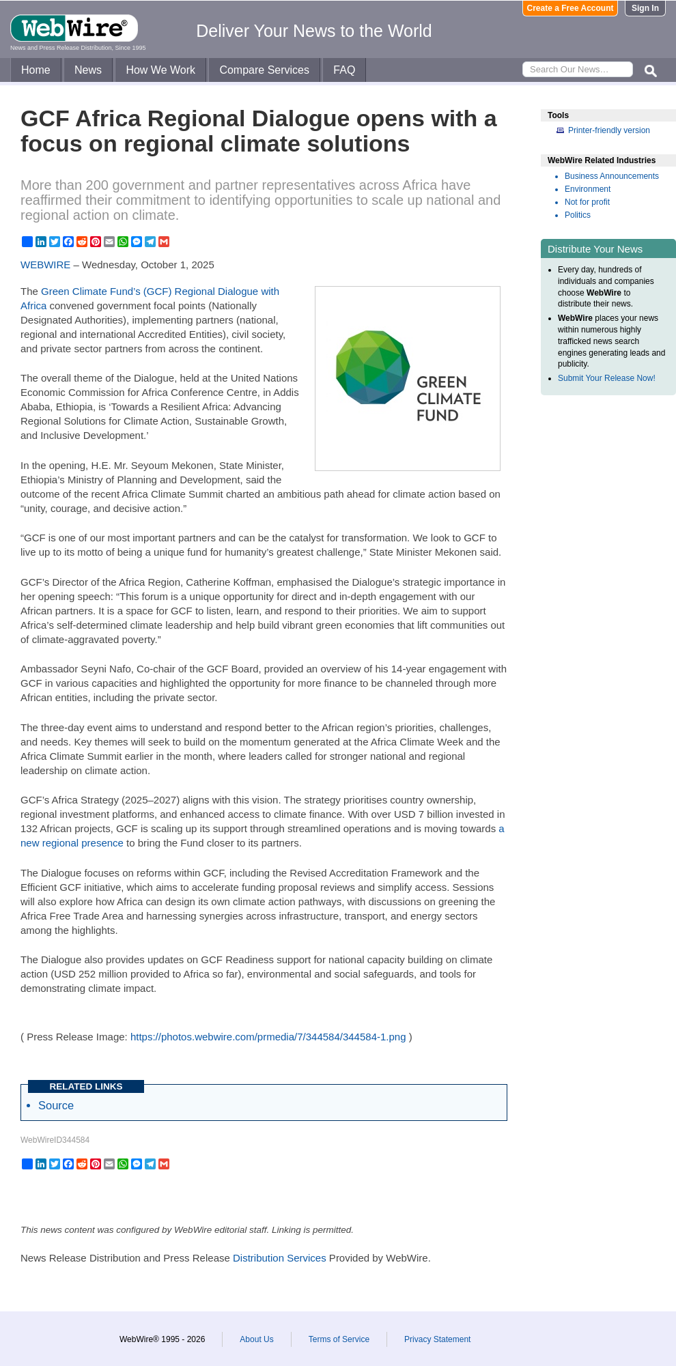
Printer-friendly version (609, 130)
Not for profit (587, 202)
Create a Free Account (570, 8)
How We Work (160, 70)
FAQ (344, 70)
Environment (587, 189)
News (88, 70)
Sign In (645, 8)
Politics (578, 215)
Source (56, 1105)
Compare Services (264, 70)
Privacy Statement (437, 1339)
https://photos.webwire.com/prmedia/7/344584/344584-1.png (268, 1036)
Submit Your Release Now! (607, 378)
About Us (256, 1339)
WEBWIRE (45, 264)
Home (36, 70)
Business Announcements (612, 176)
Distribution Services (279, 1258)
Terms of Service (339, 1339)
